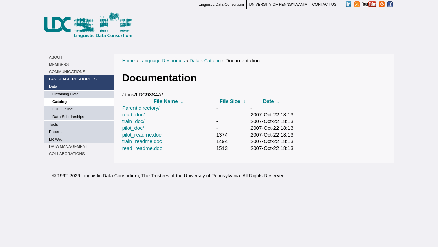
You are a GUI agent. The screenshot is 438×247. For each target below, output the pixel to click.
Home (128, 60)
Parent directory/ (141, 108)
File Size (230, 101)
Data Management (68, 146)
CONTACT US (324, 4)
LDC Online (62, 109)
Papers (55, 132)
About (56, 57)
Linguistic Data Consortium (221, 4)
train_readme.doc (142, 141)
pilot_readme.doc (142, 135)
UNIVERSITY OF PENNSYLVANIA (278, 4)
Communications (67, 72)
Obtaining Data (65, 94)
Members (59, 64)
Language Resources (73, 79)
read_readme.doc (142, 148)
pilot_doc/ (133, 128)
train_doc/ (133, 121)
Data (53, 86)
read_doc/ (133, 114)
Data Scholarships (68, 117)
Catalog (59, 101)
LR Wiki (56, 139)
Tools (53, 124)
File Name (166, 101)
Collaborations (67, 154)
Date (268, 101)
